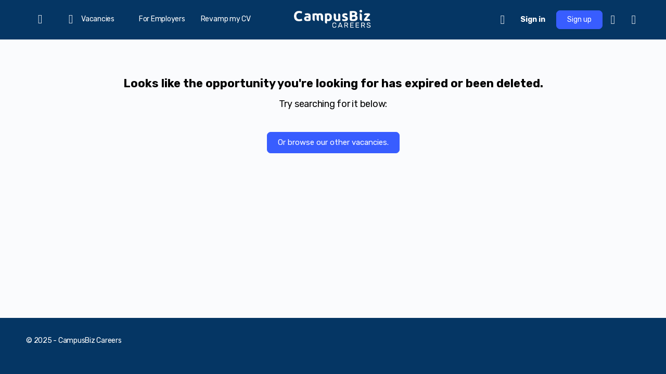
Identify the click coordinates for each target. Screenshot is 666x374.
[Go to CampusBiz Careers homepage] (333, 18)
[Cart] (503, 19)
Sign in (532, 19)
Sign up (579, 19)
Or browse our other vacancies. (333, 142)
